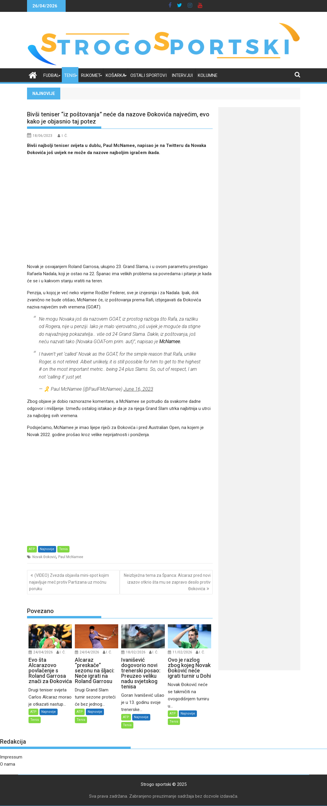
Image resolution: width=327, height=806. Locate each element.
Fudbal (51, 75)
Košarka (115, 75)
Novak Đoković (44, 557)
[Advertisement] (120, 209)
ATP (32, 549)
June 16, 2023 (138, 389)
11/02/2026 (182, 652)
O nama (7, 764)
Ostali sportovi (148, 75)
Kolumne (207, 75)
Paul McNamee (70, 557)
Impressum (11, 757)
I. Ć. (65, 136)
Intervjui (182, 75)
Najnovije (47, 549)
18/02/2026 (136, 652)
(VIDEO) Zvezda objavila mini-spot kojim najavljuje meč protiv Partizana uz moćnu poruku (69, 582)
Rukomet (91, 75)
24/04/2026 (43, 652)
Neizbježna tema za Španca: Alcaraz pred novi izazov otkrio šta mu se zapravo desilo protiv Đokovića (167, 582)
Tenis (70, 75)
